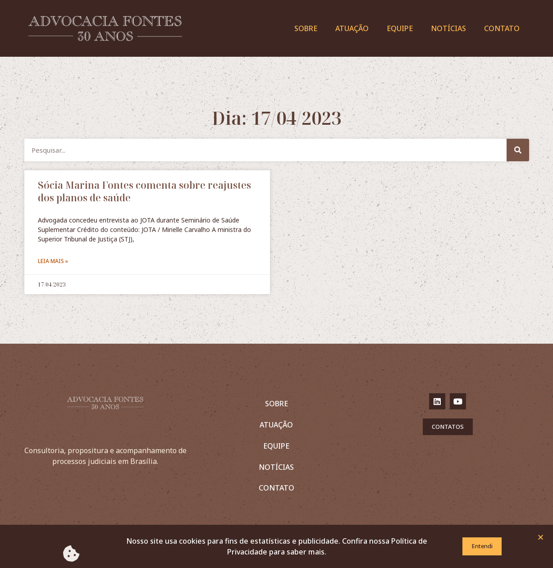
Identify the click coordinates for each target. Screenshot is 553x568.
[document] (276, 284)
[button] (540, 538)
